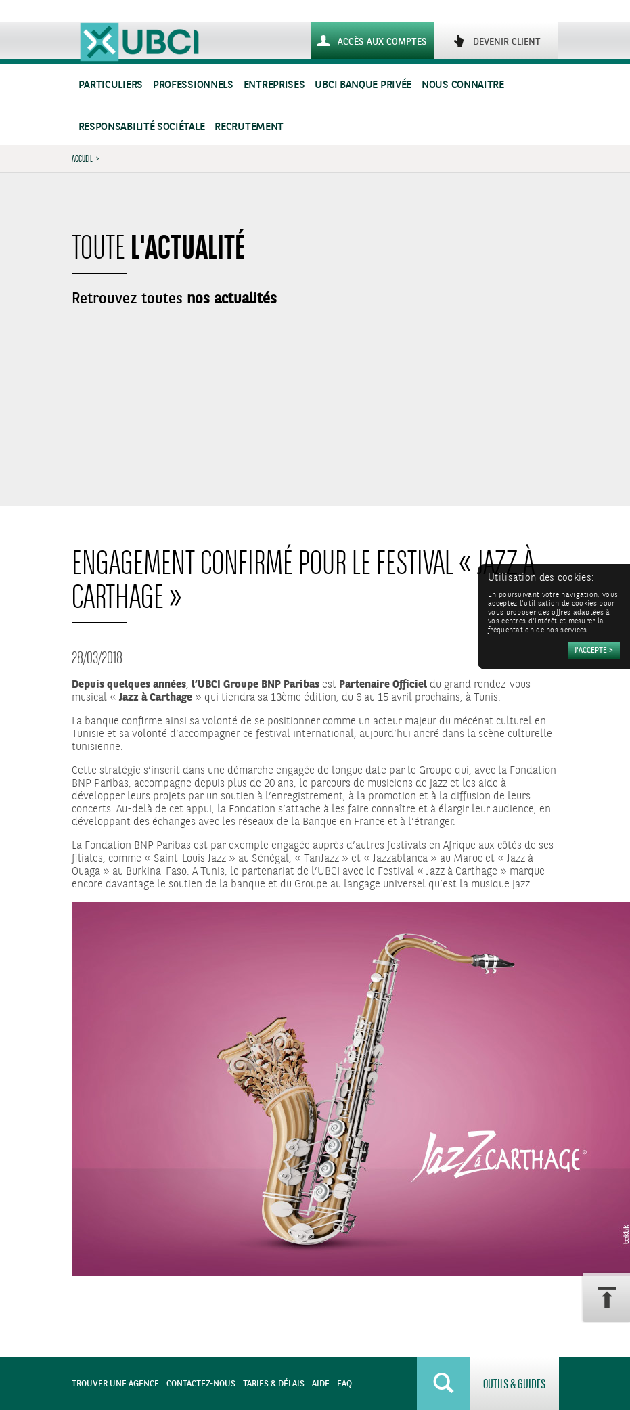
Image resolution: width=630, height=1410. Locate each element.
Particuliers (110, 84)
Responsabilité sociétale (141, 126)
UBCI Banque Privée (363, 84)
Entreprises (274, 84)
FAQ (344, 1384)
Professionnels (193, 84)
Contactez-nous (200, 1384)
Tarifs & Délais (274, 1384)
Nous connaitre (463, 84)
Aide (321, 1384)
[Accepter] (594, 650)
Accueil (82, 158)
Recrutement (249, 126)
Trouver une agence (115, 1384)
